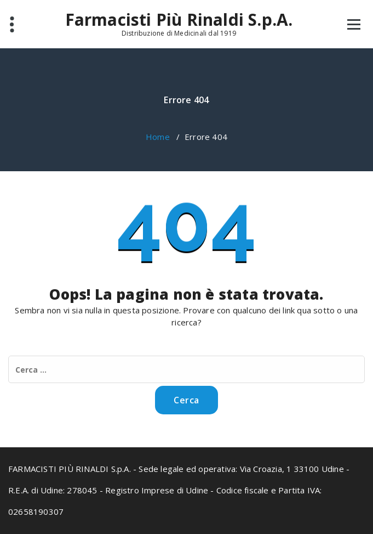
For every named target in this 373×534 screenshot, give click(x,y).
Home (158, 136)
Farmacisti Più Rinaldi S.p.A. (179, 20)
